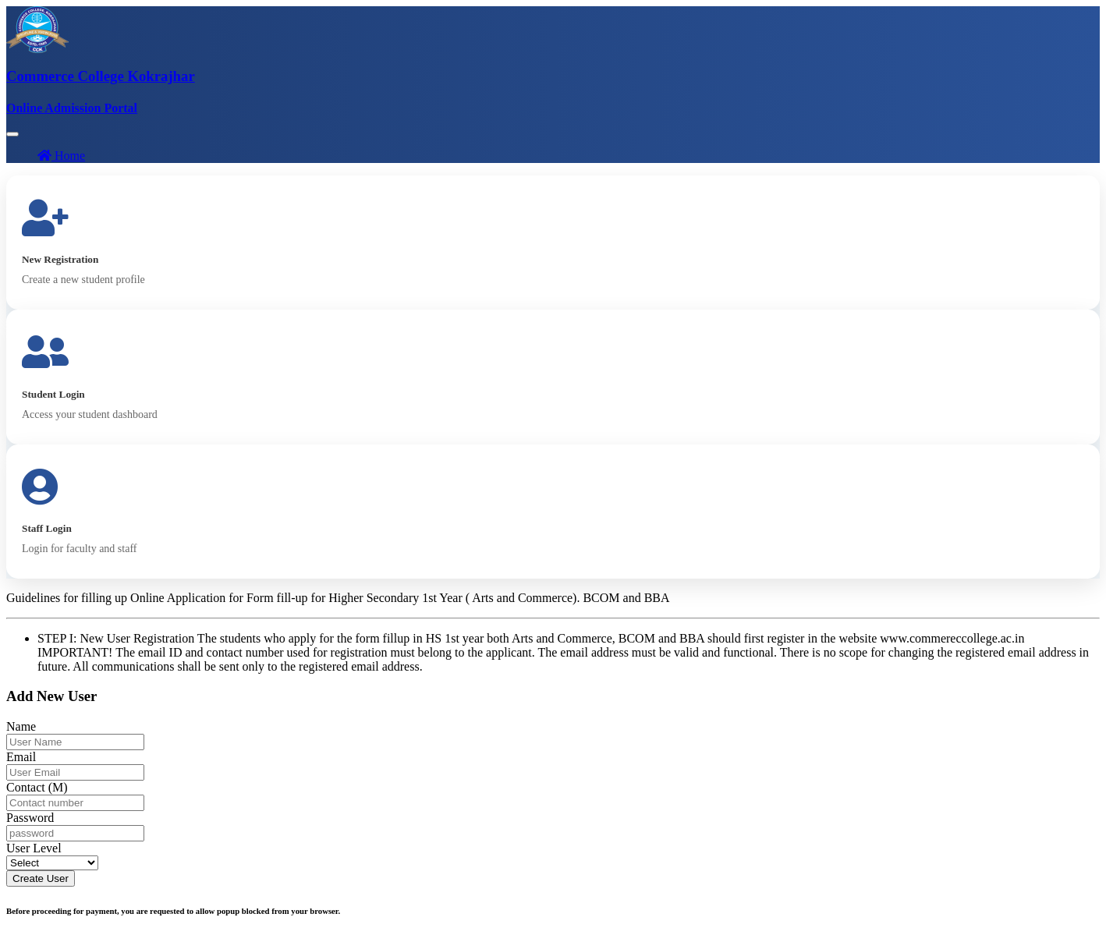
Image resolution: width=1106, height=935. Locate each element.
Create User (40, 878)
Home (61, 155)
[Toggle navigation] (12, 134)
